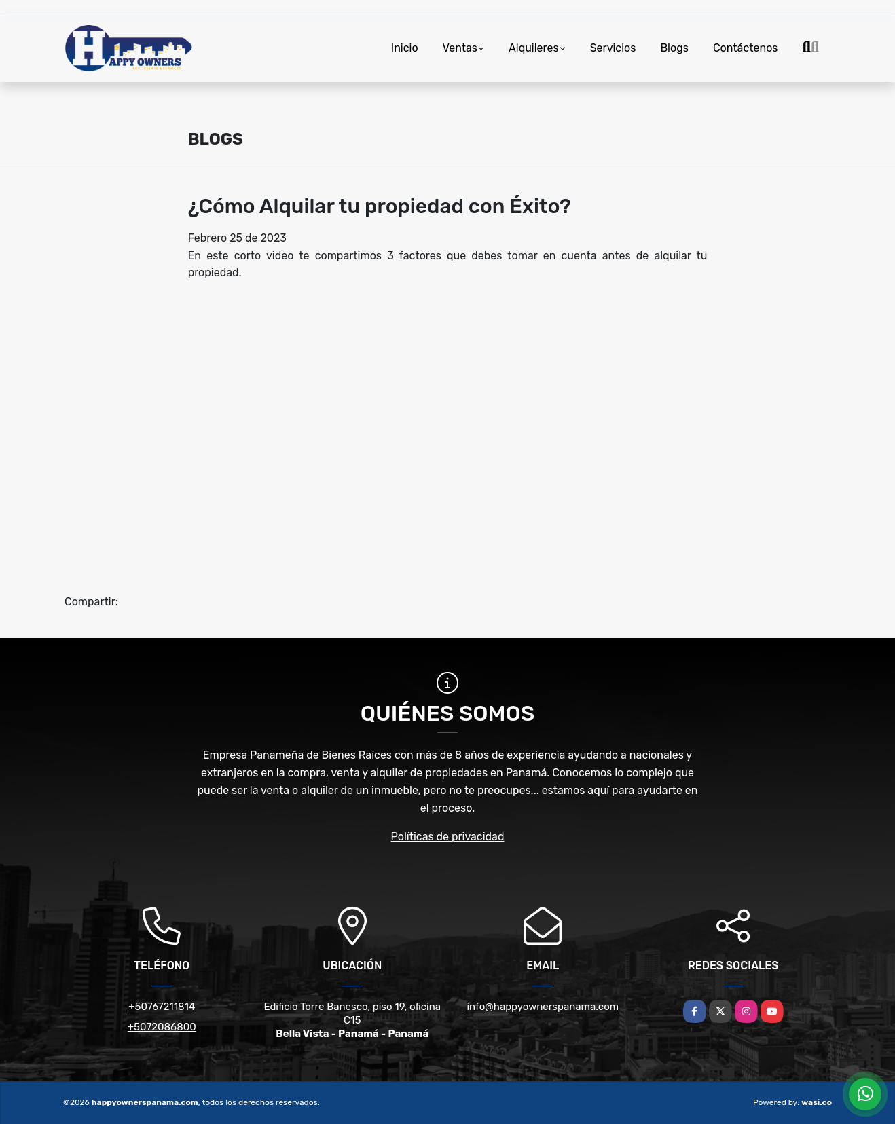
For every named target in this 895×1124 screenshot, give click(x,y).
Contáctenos (745, 47)
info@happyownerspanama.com (543, 1006)
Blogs (674, 47)
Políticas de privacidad (448, 836)
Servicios (613, 47)
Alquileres (534, 47)
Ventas (460, 47)
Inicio (404, 47)
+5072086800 (162, 1027)
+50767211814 (161, 1006)
